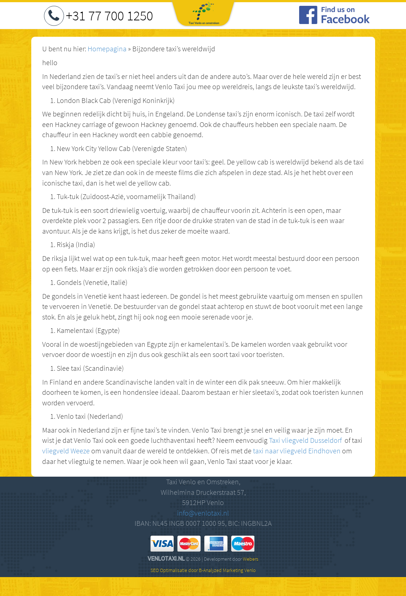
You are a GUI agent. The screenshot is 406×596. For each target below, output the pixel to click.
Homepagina (107, 48)
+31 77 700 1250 (109, 15)
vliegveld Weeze (66, 450)
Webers (250, 559)
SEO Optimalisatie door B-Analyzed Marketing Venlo (203, 570)
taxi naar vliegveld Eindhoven (297, 450)
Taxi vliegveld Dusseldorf (305, 440)
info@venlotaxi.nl (203, 512)
